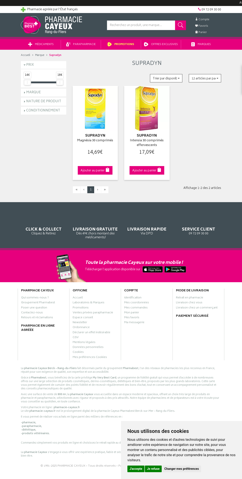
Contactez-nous (32, 313)
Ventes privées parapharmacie (93, 313)
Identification (132, 298)
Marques (201, 44)
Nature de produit (43, 101)
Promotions (121, 44)
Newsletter (80, 323)
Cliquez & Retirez (43, 224)
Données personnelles (88, 348)
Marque (39, 55)
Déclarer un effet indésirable (91, 333)
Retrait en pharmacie (189, 298)
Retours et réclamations (37, 318)
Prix (30, 65)
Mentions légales (84, 343)
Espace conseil (83, 318)
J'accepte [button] (136, 468)
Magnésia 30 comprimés (95, 140)
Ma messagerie (134, 323)
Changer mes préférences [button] (181, 468)
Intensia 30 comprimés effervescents (147, 143)
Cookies (78, 352)
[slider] (27, 82)
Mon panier (131, 313)
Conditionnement (43, 111)
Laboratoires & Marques (88, 303)
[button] (166, 78)
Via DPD (147, 224)
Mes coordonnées (136, 303)
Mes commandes (136, 308)
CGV (76, 338)
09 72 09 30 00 (198, 224)
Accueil (25, 55)
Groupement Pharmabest (38, 303)
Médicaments (41, 44)
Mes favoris (131, 318)
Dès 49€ (95, 226)
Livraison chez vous (189, 303)
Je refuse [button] (153, 468)
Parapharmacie (81, 44)
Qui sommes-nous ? (35, 298)
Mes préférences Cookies (90, 358)
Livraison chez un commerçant (197, 308)
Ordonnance (81, 328)
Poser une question (34, 308)
